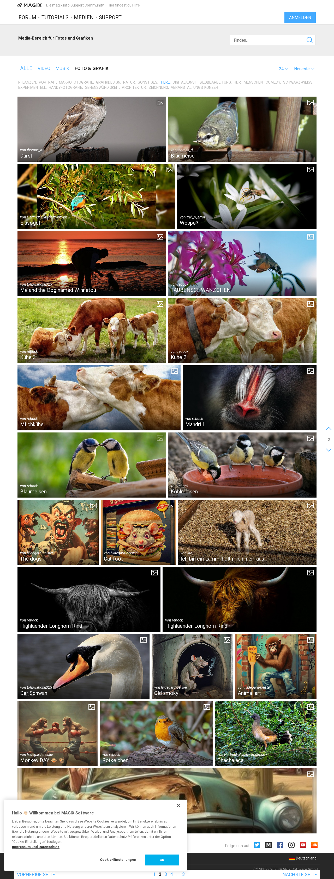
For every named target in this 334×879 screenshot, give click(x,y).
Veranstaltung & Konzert (195, 87)
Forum (27, 17)
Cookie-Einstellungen (118, 860)
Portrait (47, 82)
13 (182, 874)
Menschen (253, 82)
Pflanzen (27, 82)
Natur (129, 82)
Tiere (165, 82)
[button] (283, 68)
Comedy (273, 82)
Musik (62, 68)
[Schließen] (178, 805)
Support (110, 17)
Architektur (134, 87)
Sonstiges (147, 82)
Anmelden (300, 17)
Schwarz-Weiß (298, 82)
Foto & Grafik (92, 68)
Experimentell (32, 87)
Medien (84, 17)
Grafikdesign (108, 82)
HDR (237, 82)
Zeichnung (158, 87)
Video (44, 68)
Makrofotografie (76, 82)
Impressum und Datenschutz (35, 847)
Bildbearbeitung (215, 82)
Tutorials (55, 17)
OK (162, 860)
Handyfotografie (65, 87)
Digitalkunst (185, 82)
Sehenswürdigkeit (102, 87)
